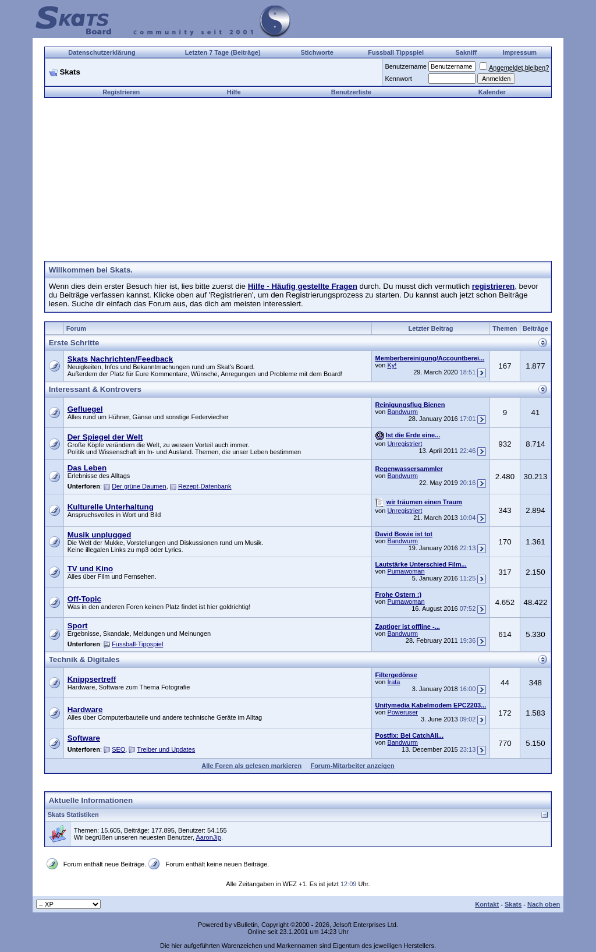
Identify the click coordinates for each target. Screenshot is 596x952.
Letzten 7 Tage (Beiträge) (223, 52)
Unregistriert (404, 443)
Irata (393, 681)
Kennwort (398, 78)
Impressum (519, 52)
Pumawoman (405, 571)
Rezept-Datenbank (205, 486)
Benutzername (406, 66)
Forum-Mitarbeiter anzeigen (352, 765)
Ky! (391, 365)
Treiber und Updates (166, 749)
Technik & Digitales (84, 659)
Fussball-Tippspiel (137, 643)
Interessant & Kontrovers (95, 389)
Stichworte (317, 52)
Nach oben (543, 904)
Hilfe (234, 92)
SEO (118, 749)
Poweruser (402, 712)
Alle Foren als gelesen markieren (251, 765)
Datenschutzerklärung (102, 52)
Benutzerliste (351, 92)
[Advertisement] (298, 179)
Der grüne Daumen (139, 486)
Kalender (492, 92)
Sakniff (466, 52)
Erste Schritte (74, 342)
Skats (513, 904)
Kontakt (487, 904)
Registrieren (121, 92)
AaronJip (208, 837)
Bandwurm (402, 411)
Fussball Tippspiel (396, 52)
